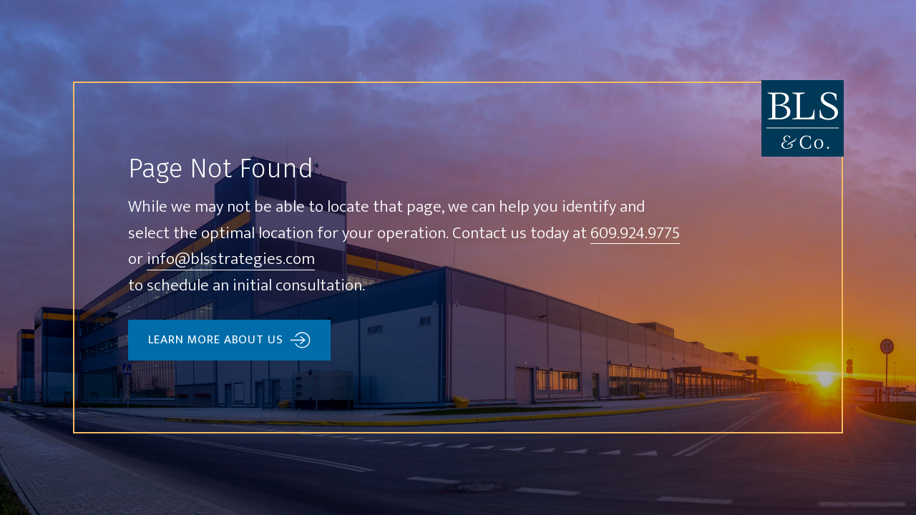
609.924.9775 (635, 234)
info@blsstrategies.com (231, 260)
